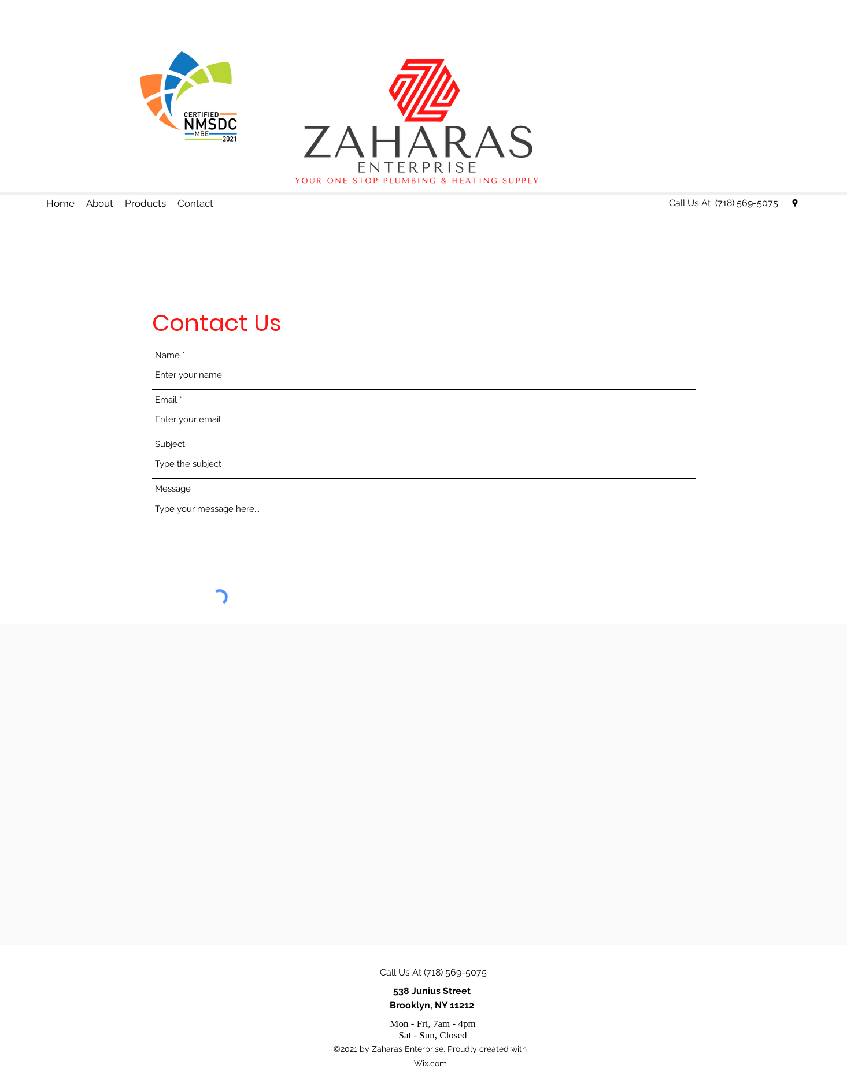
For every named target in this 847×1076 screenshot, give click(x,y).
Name (167, 355)
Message (173, 489)
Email (166, 400)
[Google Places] (795, 203)
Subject (170, 444)
